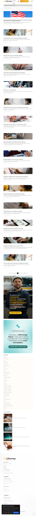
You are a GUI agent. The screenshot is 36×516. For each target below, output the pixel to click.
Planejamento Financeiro (7, 390)
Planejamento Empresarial (7, 387)
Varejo (4, 409)
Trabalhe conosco (6, 489)
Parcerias (14, 3)
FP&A (4, 370)
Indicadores (5, 375)
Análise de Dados (6, 358)
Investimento (5, 380)
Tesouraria (5, 407)
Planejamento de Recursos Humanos (9, 481)
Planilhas (5, 484)
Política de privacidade (7, 490)
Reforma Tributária (6, 394)
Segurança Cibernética (7, 399)
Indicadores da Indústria (7, 377)
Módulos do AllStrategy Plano (8, 480)
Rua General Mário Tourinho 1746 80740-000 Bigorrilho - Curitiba (8, 473)
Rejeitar (11, 512)
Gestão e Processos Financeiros (8, 500)
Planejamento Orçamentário (8, 392)
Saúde (4, 397)
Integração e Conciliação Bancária (8, 501)
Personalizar (5, 512)
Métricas (5, 382)
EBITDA (5, 367)
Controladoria (5, 363)
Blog (4, 360)
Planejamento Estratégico (7, 389)
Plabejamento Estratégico (7, 385)
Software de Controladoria (7, 404)
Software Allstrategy (6, 402)
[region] (11, 509)
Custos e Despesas (6, 365)
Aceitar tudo (16, 512)
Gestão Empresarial (6, 372)
